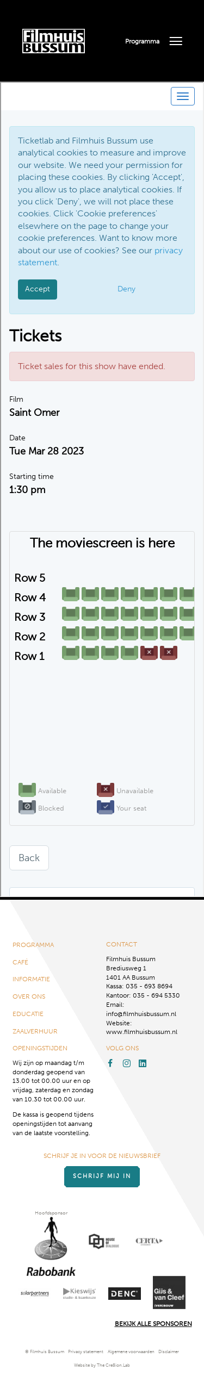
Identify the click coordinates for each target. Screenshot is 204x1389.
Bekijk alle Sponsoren (153, 1324)
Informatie (31, 979)
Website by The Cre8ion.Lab (102, 1365)
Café (20, 962)
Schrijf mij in (102, 1176)
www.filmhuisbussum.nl (141, 1032)
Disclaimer (168, 1351)
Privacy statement (85, 1351)
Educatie (28, 1014)
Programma (142, 41)
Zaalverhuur (35, 1031)
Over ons (29, 996)
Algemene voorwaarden (131, 1351)
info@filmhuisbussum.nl (141, 1014)
